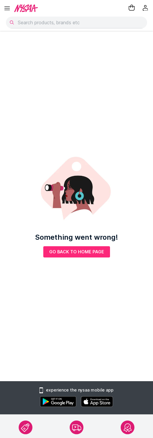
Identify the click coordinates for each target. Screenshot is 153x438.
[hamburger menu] (7, 8)
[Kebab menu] (146, 8)
